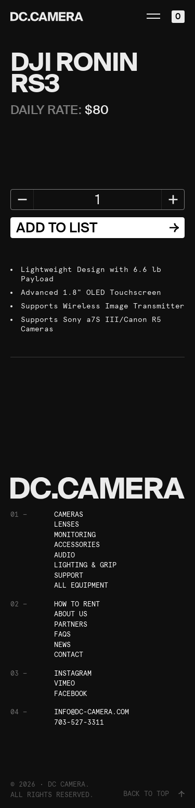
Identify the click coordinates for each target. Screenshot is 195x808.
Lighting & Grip (85, 565)
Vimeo (64, 683)
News (62, 644)
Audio (64, 555)
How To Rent (77, 604)
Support (68, 575)
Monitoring (75, 534)
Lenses (66, 524)
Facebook (70, 693)
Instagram (73, 673)
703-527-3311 (79, 722)
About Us (70, 614)
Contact (68, 654)
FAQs (62, 634)
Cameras (68, 514)
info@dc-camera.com (91, 711)
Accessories (77, 544)
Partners (70, 624)
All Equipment (81, 585)
